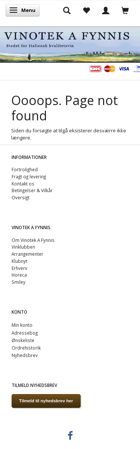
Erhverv (19, 268)
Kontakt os (23, 184)
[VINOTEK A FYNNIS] (70, 43)
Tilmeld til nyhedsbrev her (46, 400)
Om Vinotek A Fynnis (33, 240)
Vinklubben (23, 247)
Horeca (19, 275)
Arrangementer (27, 254)
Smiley (18, 282)
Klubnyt (19, 261)
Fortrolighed (25, 169)
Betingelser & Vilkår (32, 190)
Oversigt (20, 197)
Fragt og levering (29, 176)
